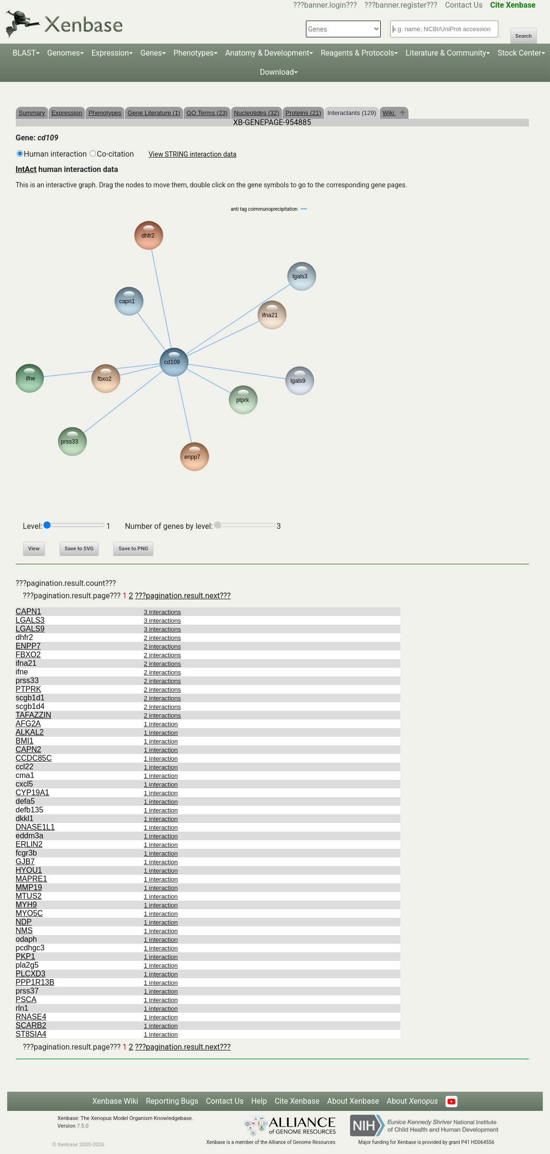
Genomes (63, 52)
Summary (32, 112)
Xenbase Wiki (116, 1101)
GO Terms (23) (207, 112)
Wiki (389, 112)
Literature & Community (446, 52)
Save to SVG (79, 549)
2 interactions (162, 637)
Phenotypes (194, 52)
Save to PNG (133, 549)
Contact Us (464, 5)
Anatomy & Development (267, 52)
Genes (151, 52)
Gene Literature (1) (154, 112)
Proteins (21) (303, 112)
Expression (110, 52)
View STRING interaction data (192, 154)
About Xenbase (353, 1101)
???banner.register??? (400, 5)
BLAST (23, 52)
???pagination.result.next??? (183, 595)
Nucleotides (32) (257, 112)
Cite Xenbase (297, 1101)
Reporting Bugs (172, 1101)
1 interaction (161, 724)
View (34, 549)
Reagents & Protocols (357, 52)
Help (259, 1101)
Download (277, 72)
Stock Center (519, 52)
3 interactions (162, 612)
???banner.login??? (325, 5)
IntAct (26, 169)
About (412, 1101)
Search (523, 36)
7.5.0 (83, 1126)
